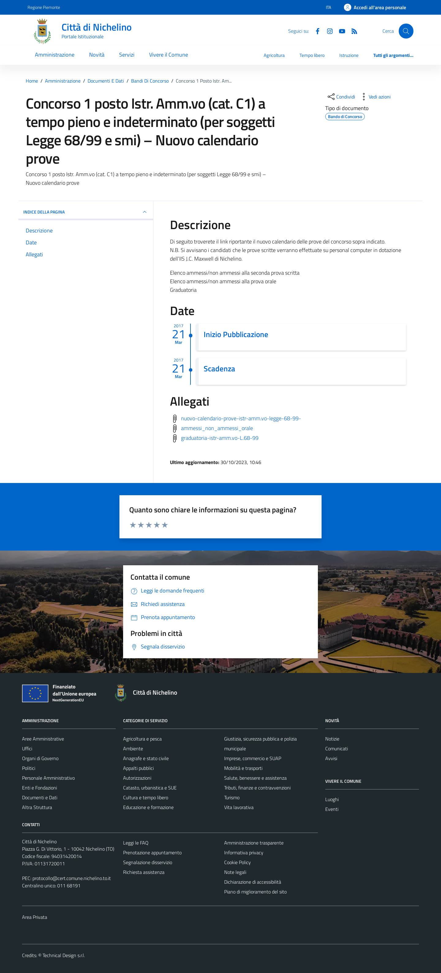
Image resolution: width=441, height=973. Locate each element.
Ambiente (133, 748)
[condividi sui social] (340, 97)
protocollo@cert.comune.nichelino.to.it (71, 878)
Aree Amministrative (43, 738)
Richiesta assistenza (143, 872)
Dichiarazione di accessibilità (252, 882)
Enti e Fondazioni (39, 787)
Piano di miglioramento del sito (255, 891)
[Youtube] (340, 30)
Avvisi (331, 758)
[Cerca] (406, 31)
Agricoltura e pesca (142, 738)
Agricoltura (274, 55)
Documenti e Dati (39, 797)
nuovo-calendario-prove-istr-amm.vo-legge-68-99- (241, 418)
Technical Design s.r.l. (64, 955)
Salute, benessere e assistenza (255, 778)
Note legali (235, 872)
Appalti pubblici (138, 768)
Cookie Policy (237, 862)
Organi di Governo (40, 758)
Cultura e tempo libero (145, 797)
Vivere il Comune (168, 54)
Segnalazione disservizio (147, 862)
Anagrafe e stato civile (146, 758)
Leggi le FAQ (136, 842)
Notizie (332, 738)
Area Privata (34, 917)
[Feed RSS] (352, 30)
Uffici (27, 748)
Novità (96, 54)
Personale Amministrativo (48, 778)
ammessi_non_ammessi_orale (217, 428)
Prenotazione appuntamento (152, 852)
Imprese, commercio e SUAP (252, 758)
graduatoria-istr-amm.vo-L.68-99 (219, 438)
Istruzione (349, 55)
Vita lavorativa (239, 807)
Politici (28, 768)
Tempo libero (312, 55)
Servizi (126, 54)
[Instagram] (327, 30)
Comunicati (336, 748)
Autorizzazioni (137, 778)
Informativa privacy (243, 852)
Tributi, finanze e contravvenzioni (257, 787)
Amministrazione (54, 54)
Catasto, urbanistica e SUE (150, 787)
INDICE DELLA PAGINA (85, 212)
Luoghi (332, 799)
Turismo (231, 797)
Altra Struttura (37, 807)
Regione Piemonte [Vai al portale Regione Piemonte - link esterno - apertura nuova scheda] (44, 7)
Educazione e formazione (148, 807)
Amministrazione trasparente (254, 842)
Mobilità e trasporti (243, 768)
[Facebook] (315, 30)
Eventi (331, 809)
